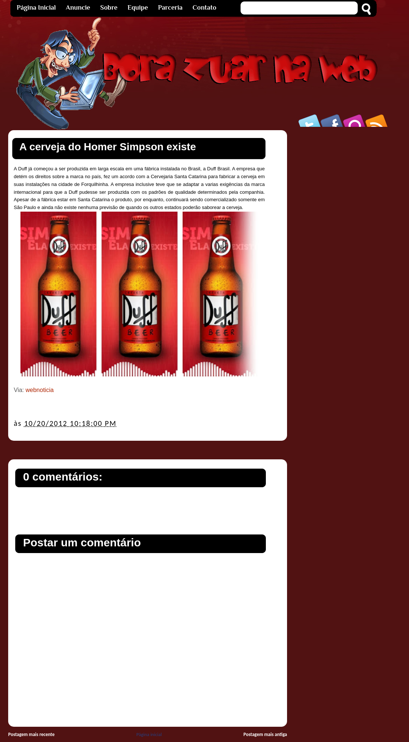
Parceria (170, 7)
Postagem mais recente (31, 734)
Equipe (138, 7)
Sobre (108, 7)
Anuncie (78, 7)
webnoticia (40, 390)
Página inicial (149, 734)
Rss (377, 120)
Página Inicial (36, 7)
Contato (204, 7)
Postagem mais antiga (265, 734)
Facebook (332, 120)
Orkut (354, 120)
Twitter (310, 120)
